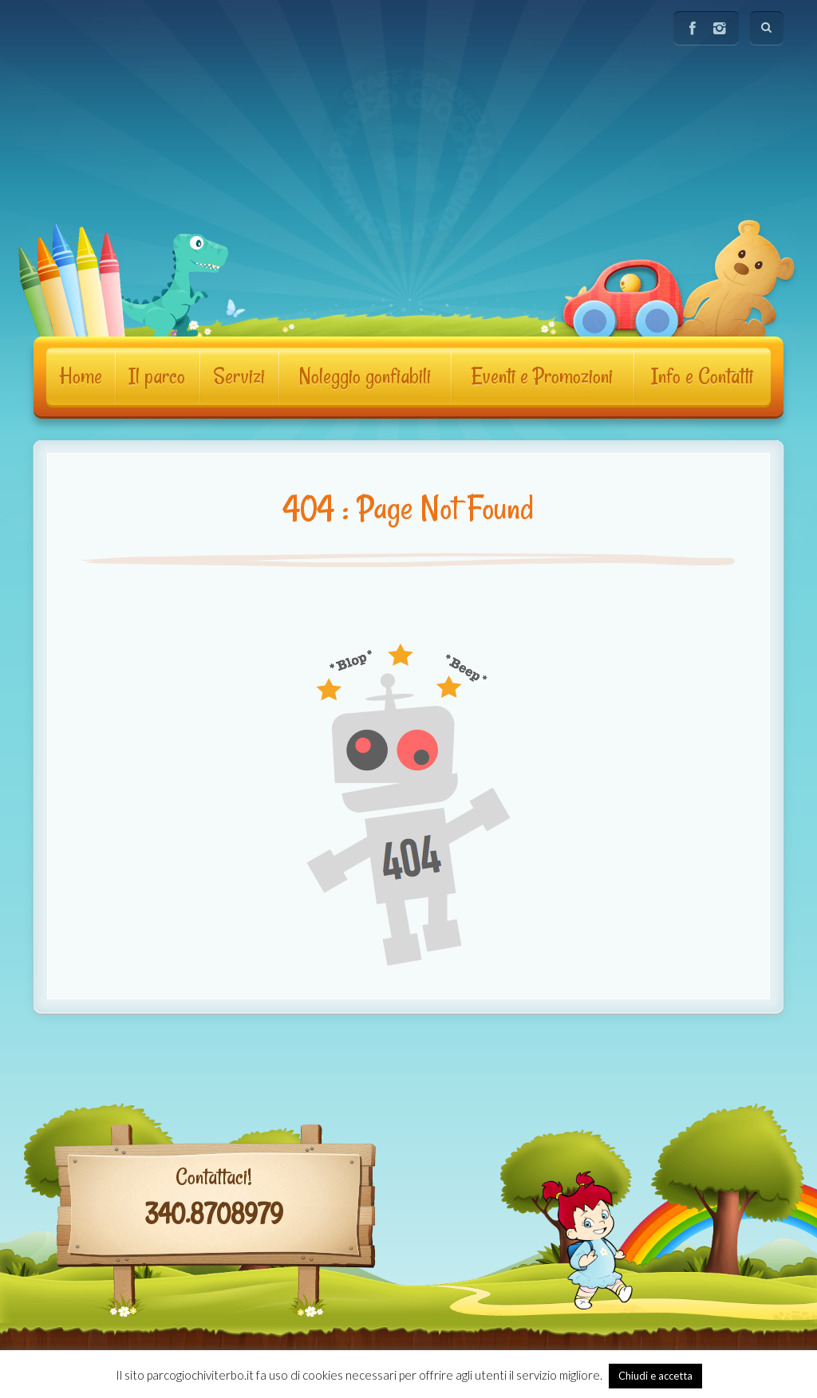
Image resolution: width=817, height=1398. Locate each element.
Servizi (239, 376)
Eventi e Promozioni (542, 376)
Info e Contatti (702, 376)
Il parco (156, 376)
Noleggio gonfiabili (364, 376)
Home (80, 376)
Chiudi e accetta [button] (655, 1375)
